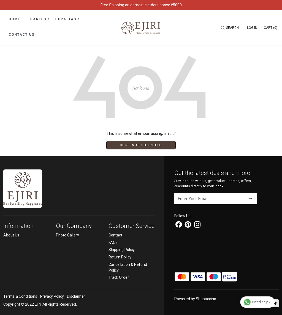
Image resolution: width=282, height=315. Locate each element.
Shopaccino (206, 299)
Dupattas (67, 19)
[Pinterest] (188, 225)
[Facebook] (178, 225)
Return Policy (120, 257)
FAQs (113, 242)
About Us (11, 235)
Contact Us (22, 35)
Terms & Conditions (20, 296)
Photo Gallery (67, 235)
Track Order (119, 277)
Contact (115, 235)
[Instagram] (197, 225)
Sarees (39, 19)
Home (14, 19)
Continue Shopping (141, 145)
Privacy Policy (52, 296)
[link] (230, 28)
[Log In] (252, 27)
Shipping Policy (122, 249)
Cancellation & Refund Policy (128, 267)
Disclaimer (76, 296)
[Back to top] (275, 303)
